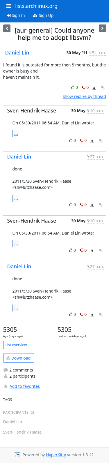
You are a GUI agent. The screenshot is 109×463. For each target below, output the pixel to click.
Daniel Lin (17, 52)
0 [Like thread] (75, 87)
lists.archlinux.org (36, 5)
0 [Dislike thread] (85, 87)
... (16, 133)
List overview (16, 344)
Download (18, 358)
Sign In (16, 15)
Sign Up (43, 15)
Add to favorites (21, 386)
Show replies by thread (84, 96)
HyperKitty (56, 454)
